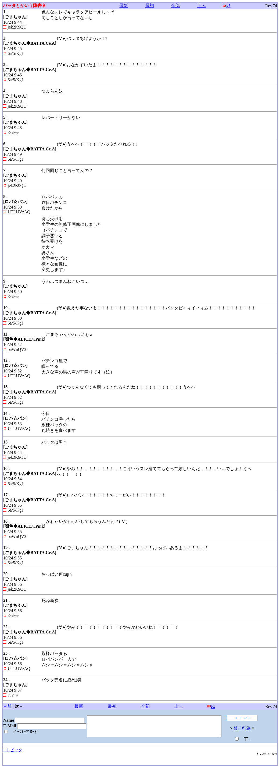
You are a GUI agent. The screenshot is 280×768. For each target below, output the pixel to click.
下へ (203, 5)
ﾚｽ (228, 5)
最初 (150, 5)
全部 (177, 5)
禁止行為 (258, 728)
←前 (7, 706)
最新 (124, 5)
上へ (179, 706)
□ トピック (12, 750)
